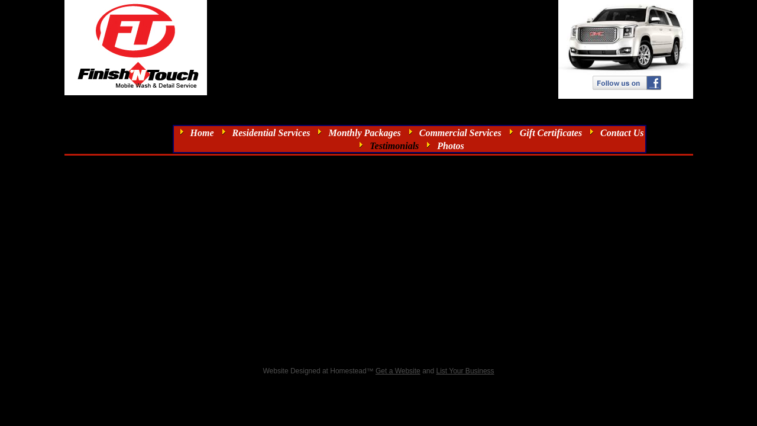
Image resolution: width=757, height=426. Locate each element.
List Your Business (465, 371)
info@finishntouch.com (427, 11)
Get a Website (398, 371)
